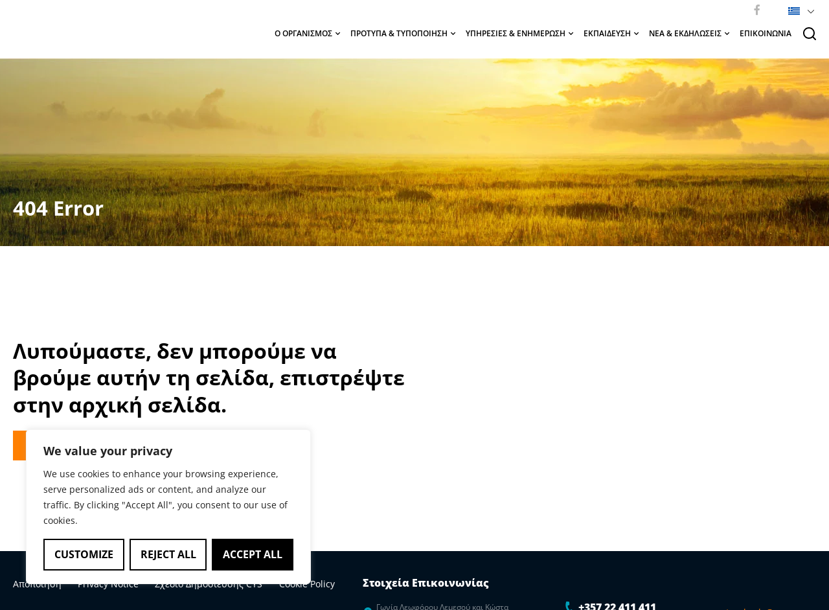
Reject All (168, 554)
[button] (799, 10)
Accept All (252, 554)
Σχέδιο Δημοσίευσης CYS (189, 584)
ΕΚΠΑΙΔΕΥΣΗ (611, 33)
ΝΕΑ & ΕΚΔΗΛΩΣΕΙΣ (689, 33)
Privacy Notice (98, 584)
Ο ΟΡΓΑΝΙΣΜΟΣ (307, 33)
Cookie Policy (277, 584)
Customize (83, 554)
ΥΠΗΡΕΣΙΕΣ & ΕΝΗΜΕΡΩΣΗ (519, 33)
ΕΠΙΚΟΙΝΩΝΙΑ (765, 33)
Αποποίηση (37, 584)
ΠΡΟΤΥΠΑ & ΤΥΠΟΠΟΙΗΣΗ (402, 33)
